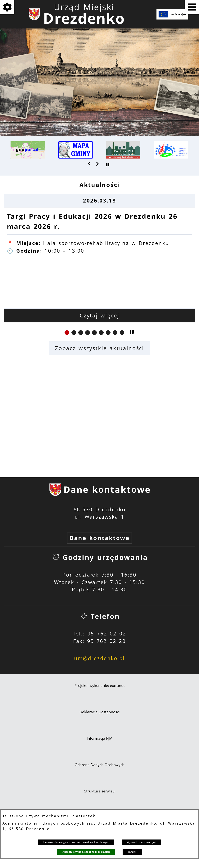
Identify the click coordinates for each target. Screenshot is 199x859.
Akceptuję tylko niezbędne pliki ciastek (86, 851)
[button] (89, 163)
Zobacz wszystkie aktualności (99, 348)
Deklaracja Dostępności (99, 711)
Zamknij (132, 851)
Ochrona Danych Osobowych (99, 764)
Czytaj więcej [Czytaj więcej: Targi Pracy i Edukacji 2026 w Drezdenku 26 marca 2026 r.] (99, 315)
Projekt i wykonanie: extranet (100, 685)
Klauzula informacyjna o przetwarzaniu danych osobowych (76, 842)
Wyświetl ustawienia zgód (141, 842)
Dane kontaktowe (99, 538)
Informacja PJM (99, 738)
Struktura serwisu (99, 791)
